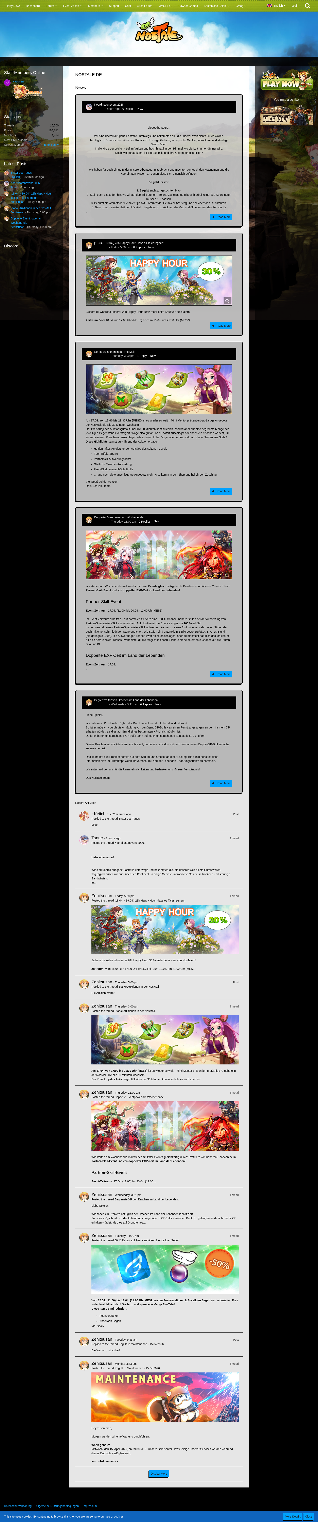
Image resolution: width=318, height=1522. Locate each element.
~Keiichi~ (16, 177)
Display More (159, 1473)
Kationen (18, 81)
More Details (293, 1516)
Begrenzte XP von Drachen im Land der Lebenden (126, 700)
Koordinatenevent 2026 (25, 183)
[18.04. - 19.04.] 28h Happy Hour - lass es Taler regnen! (129, 243)
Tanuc (14, 187)
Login (295, 5)
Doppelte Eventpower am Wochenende (118, 517)
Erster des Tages (21, 172)
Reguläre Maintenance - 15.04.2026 (141, 1344)
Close (308, 1516)
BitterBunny (51, 144)
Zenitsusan (17, 201)
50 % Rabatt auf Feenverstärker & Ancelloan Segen (146, 1240)
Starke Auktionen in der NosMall (31, 208)
